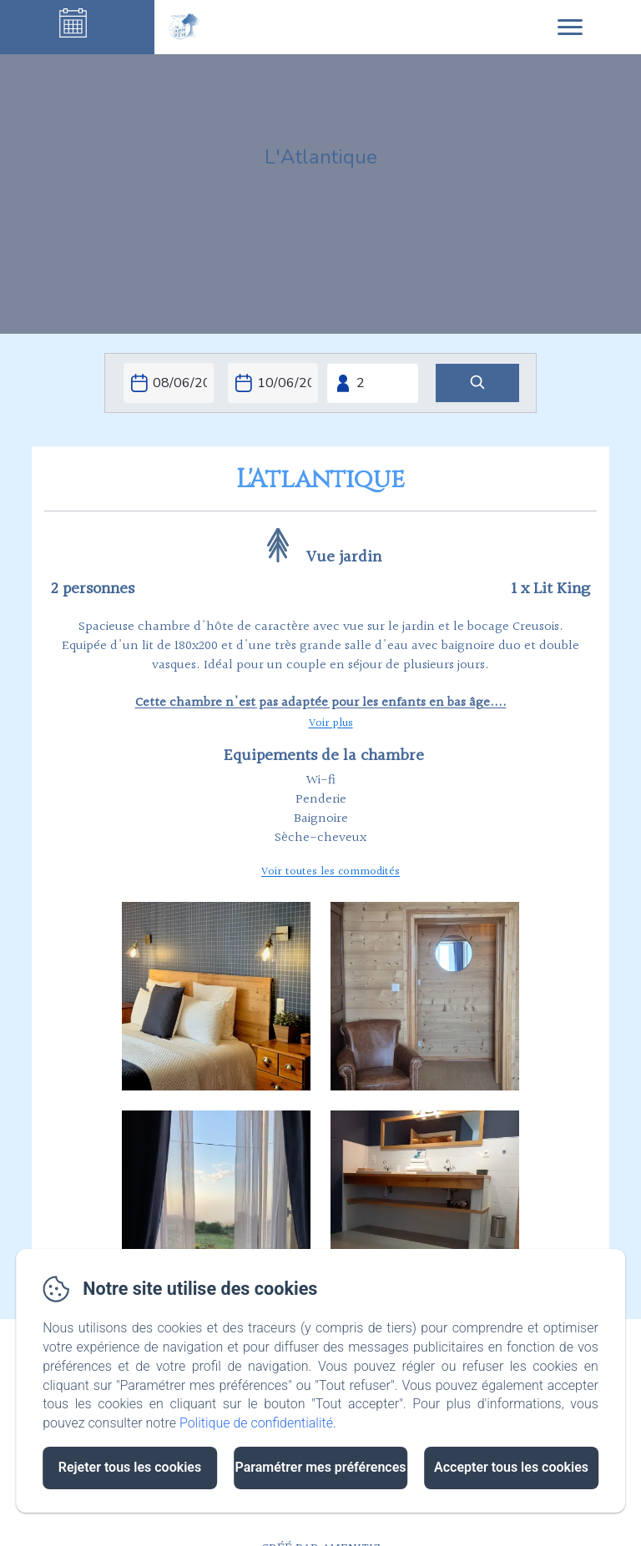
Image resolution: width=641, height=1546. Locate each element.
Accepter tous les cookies (511, 1467)
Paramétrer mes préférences (320, 1467)
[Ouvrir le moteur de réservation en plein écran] (320, 383)
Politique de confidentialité (256, 1423)
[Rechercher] (477, 383)
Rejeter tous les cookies (129, 1467)
